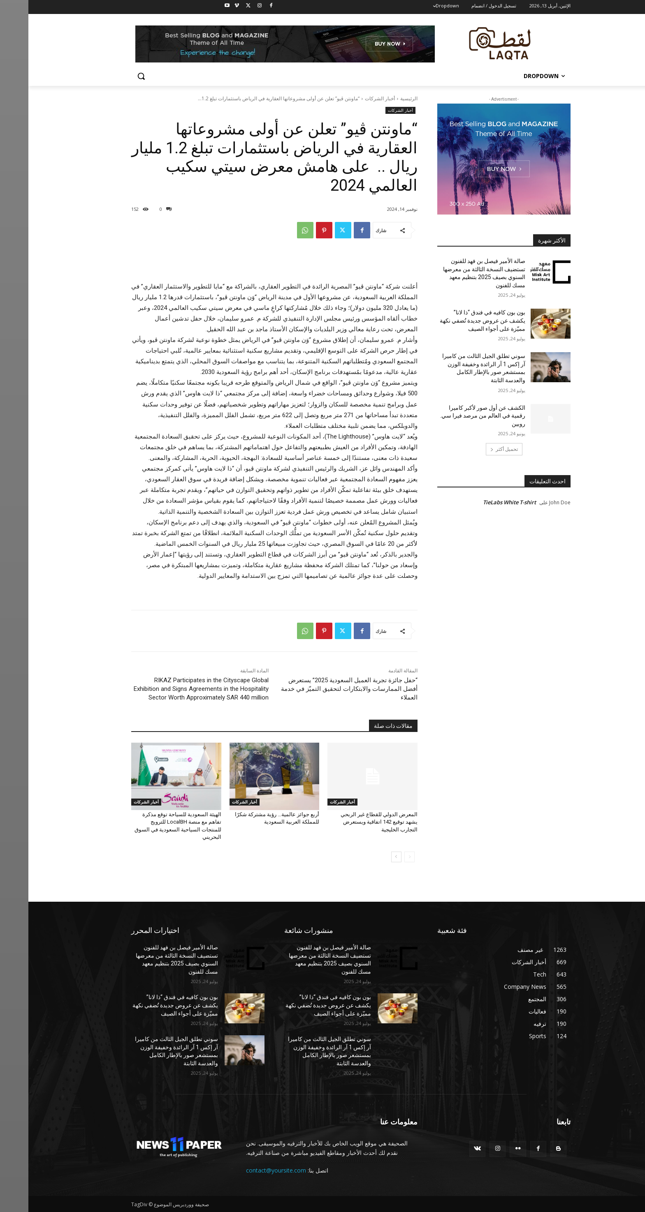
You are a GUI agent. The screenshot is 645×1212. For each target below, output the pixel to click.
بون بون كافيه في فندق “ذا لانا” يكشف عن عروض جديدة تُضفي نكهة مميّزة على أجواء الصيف (454, 320)
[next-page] (368, 857)
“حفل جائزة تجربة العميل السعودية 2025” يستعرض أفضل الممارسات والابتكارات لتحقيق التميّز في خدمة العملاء (321, 688)
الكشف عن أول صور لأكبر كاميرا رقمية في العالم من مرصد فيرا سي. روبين (454, 415)
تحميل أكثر (476, 449)
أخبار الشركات (351, 98)
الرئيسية (380, 98)
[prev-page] (381, 857)
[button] (113, 76)
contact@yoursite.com (248, 1170)
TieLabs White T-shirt (481, 502)
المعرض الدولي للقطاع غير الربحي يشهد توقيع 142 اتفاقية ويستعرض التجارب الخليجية (350, 821)
